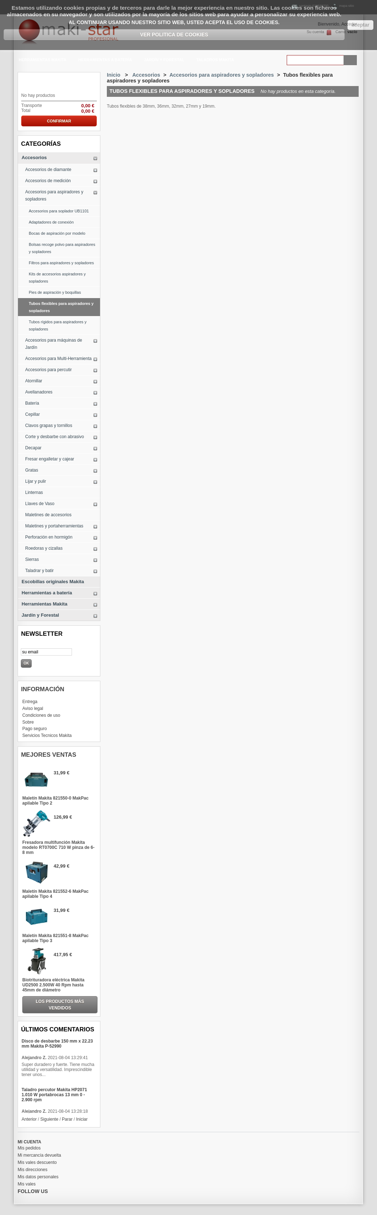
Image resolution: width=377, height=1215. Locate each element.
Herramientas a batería (105, 60)
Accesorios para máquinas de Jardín (53, 344)
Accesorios (34, 157)
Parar (67, 1119)
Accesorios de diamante (48, 169)
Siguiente (49, 1119)
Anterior (29, 1119)
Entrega (29, 701)
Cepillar (32, 414)
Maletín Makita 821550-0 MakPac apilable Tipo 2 (55, 801)
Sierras (32, 559)
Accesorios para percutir (48, 369)
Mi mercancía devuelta (39, 1155)
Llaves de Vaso (39, 503)
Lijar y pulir (35, 481)
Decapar (33, 447)
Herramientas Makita (42, 60)
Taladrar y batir (39, 570)
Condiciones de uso (41, 715)
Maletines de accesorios (48, 514)
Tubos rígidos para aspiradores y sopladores (57, 325)
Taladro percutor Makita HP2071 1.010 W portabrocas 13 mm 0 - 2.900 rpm (54, 1094)
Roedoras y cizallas (44, 548)
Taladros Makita (215, 60)
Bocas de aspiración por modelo (57, 233)
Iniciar (81, 1119)
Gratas (31, 470)
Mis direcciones (32, 1169)
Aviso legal (32, 708)
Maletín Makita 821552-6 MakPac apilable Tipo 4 (55, 894)
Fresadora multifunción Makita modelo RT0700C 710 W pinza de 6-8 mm (58, 847)
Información (42, 689)
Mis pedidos (29, 1148)
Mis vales (27, 1184)
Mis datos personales (38, 1176)
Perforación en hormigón (48, 537)
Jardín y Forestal (163, 60)
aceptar (360, 25)
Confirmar (59, 121)
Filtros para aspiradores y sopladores (61, 263)
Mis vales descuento (37, 1162)
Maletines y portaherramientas (54, 525)
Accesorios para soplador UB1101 (59, 211)
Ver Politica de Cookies (174, 34)
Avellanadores (39, 392)
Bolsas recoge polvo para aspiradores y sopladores (62, 248)
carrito (34, 80)
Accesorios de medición (48, 180)
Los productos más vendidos (60, 1005)
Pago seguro (34, 728)
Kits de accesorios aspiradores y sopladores (57, 277)
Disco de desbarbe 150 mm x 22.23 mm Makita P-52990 (57, 1044)
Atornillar (33, 380)
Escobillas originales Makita (53, 581)
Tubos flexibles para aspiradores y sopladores (61, 307)
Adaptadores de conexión (51, 222)
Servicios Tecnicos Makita (47, 735)
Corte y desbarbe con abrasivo (54, 436)
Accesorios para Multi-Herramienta (58, 358)
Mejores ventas (48, 754)
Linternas (34, 492)
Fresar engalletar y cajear (49, 459)
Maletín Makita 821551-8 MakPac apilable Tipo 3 (55, 938)
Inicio (114, 75)
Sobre (28, 722)
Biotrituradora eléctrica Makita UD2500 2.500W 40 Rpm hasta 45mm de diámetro (53, 985)
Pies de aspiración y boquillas (55, 292)
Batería (32, 403)
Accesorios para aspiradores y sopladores (54, 195)
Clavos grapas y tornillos (48, 425)
